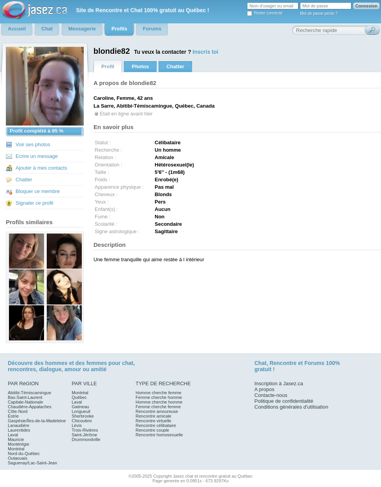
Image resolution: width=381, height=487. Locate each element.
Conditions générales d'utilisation (291, 407)
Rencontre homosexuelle (159, 434)
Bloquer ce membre (38, 191)
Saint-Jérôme (84, 434)
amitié (98, 369)
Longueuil (81, 411)
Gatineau (80, 406)
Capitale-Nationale (25, 402)
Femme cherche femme (158, 406)
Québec (79, 397)
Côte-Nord (18, 411)
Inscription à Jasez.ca (278, 383)
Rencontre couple (152, 430)
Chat (260, 363)
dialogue (50, 369)
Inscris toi (206, 52)
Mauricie (16, 439)
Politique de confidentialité (283, 401)
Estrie (13, 416)
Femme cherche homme (159, 397)
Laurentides (19, 430)
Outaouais (17, 458)
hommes (56, 363)
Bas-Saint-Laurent (25, 397)
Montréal (16, 448)
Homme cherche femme (158, 392)
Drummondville (86, 439)
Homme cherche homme (159, 402)
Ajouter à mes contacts (41, 168)
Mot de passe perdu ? (319, 13)
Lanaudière (18, 425)
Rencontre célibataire (156, 425)
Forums (314, 363)
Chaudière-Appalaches (29, 406)
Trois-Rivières (85, 430)
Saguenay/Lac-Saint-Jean (32, 462)
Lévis (77, 425)
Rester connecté (268, 13)
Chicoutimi (82, 420)
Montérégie (18, 444)
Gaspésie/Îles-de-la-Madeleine (37, 420)
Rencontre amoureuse (157, 411)
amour (72, 369)
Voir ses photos (33, 144)
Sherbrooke (83, 416)
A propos (264, 389)
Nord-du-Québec (24, 453)
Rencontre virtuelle (153, 420)
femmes (96, 363)
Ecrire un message (37, 156)
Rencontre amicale (153, 416)
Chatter (24, 179)
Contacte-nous (271, 395)
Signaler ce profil (34, 203)
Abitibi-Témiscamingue (29, 392)
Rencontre (283, 363)
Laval (13, 434)
